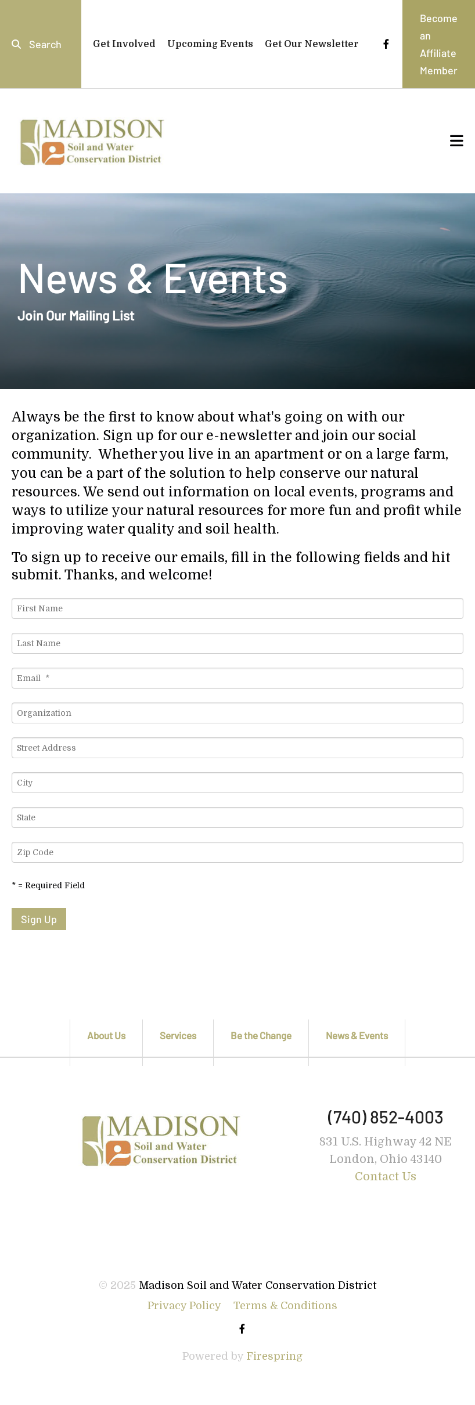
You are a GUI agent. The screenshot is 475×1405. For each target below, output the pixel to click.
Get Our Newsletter (311, 44)
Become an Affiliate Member (439, 44)
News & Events (357, 1035)
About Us (106, 1035)
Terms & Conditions (285, 1306)
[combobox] (40, 44)
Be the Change (261, 1035)
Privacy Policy (184, 1306)
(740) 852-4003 (386, 1116)
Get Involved (124, 44)
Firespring (274, 1356)
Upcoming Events (210, 44)
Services (178, 1035)
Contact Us (385, 1176)
